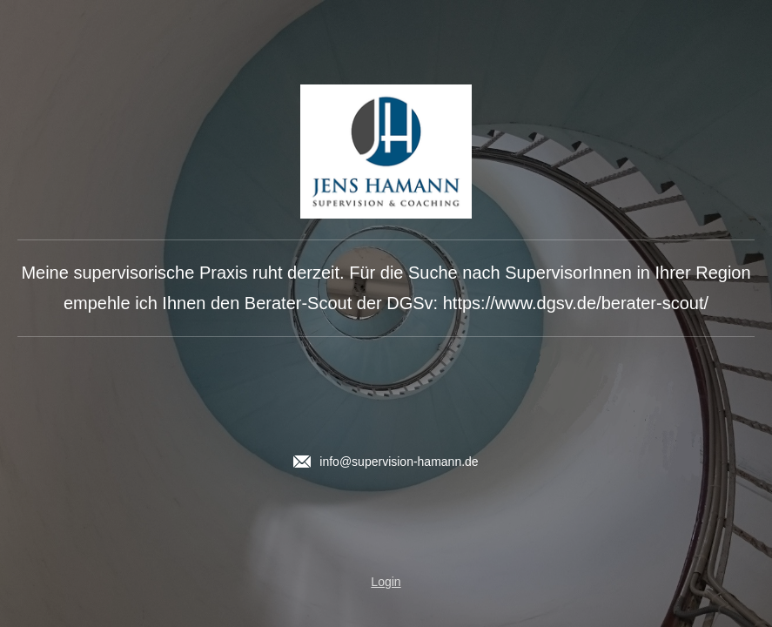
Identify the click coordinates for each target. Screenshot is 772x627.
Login (385, 582)
